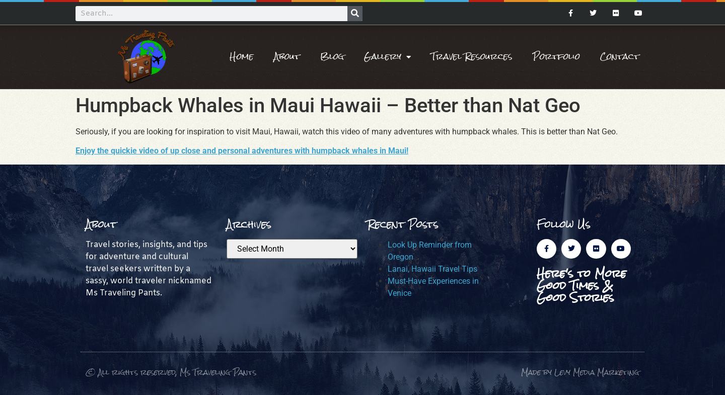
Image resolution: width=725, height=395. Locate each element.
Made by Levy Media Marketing (580, 372)
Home (242, 56)
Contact (619, 56)
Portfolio (556, 56)
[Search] (354, 13)
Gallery (387, 57)
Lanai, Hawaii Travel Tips (432, 269)
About (287, 56)
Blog (332, 56)
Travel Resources (472, 56)
